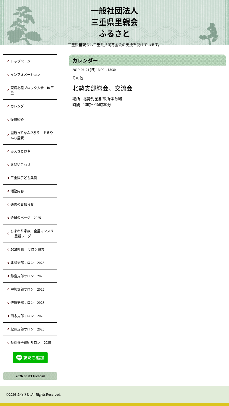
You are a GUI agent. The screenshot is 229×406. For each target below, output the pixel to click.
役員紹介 (17, 119)
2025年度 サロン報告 (27, 249)
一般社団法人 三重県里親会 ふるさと (114, 22)
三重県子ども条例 (24, 177)
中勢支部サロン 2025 (27, 289)
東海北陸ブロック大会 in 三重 (32, 90)
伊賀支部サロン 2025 (27, 302)
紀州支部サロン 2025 (27, 329)
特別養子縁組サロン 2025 (31, 342)
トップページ (20, 61)
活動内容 (17, 191)
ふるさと (23, 394)
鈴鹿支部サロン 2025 (27, 276)
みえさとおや (20, 151)
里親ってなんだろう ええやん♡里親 (32, 135)
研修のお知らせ (22, 204)
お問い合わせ (20, 164)
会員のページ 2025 (26, 217)
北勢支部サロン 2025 (27, 262)
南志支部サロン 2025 (27, 315)
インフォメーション (25, 74)
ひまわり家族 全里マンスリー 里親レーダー (32, 233)
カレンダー (19, 106)
